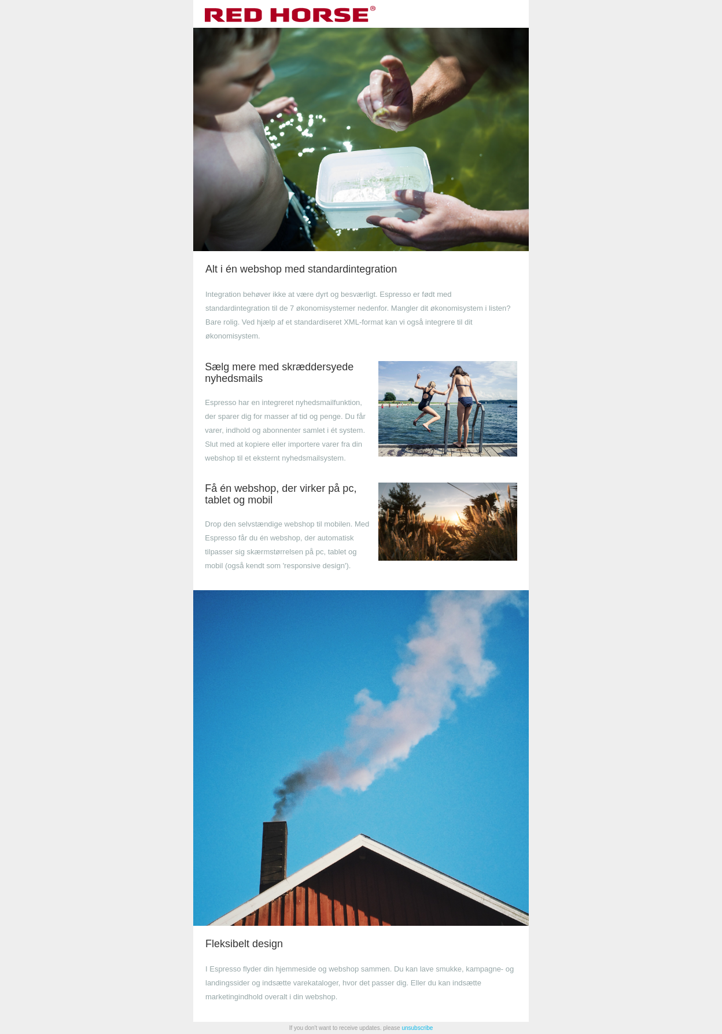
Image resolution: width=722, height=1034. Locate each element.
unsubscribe (417, 1028)
